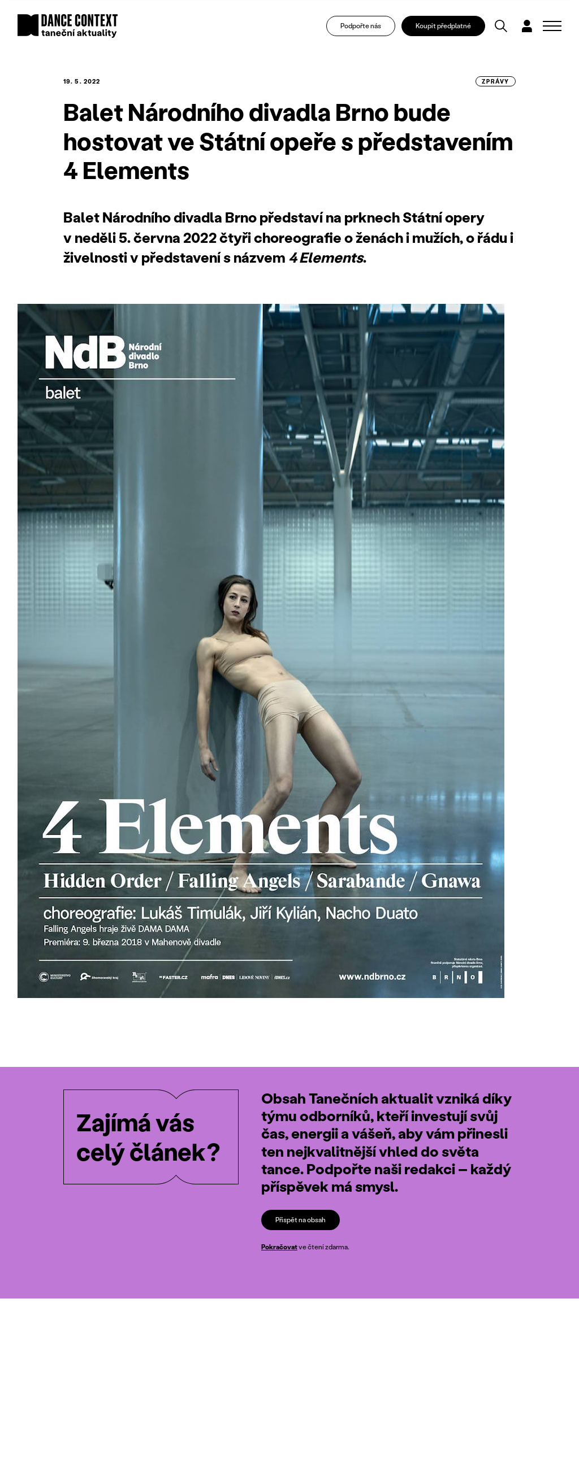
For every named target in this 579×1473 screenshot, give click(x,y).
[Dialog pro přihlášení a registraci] (527, 26)
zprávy (495, 81)
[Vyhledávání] (501, 26)
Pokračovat (279, 1247)
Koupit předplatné (443, 25)
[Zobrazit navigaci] (552, 26)
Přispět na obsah (300, 1219)
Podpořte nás (360, 25)
